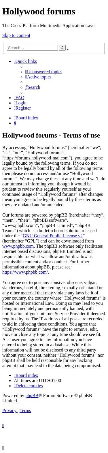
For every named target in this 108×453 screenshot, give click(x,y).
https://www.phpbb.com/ (25, 272)
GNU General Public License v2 (53, 235)
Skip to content (16, 35)
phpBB (31, 395)
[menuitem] (43, 71)
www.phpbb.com (18, 246)
